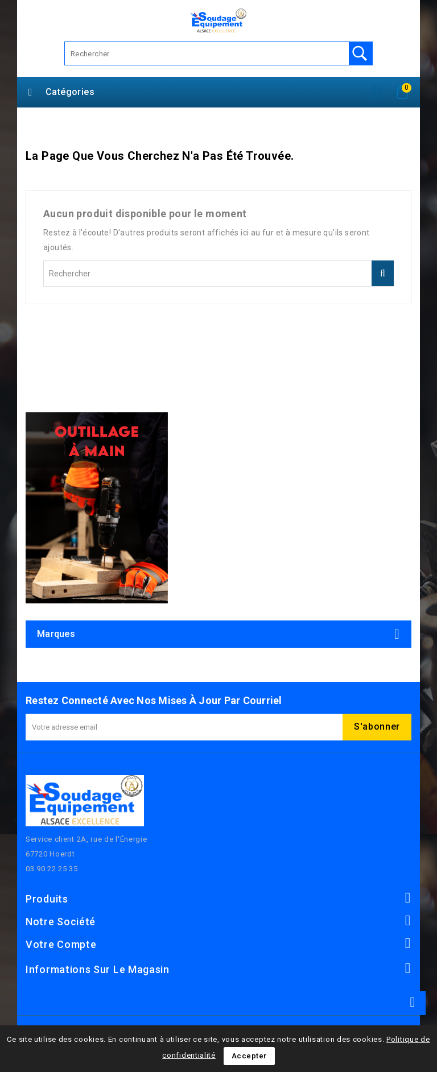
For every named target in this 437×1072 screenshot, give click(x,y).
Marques (56, 633)
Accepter (249, 1056)
